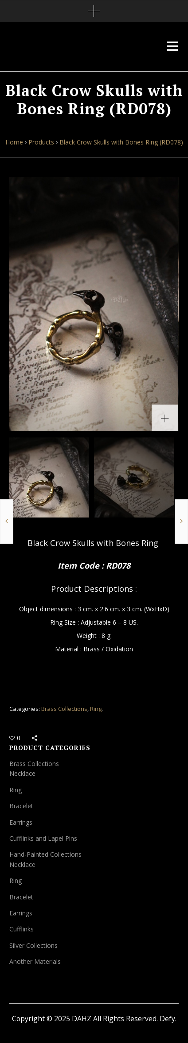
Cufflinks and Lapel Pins (43, 838)
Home (14, 142)
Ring (96, 709)
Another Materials (35, 961)
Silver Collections (33, 945)
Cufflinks (21, 929)
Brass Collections (64, 709)
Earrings (20, 822)
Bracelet (21, 806)
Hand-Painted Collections (45, 854)
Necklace (22, 773)
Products (41, 142)
